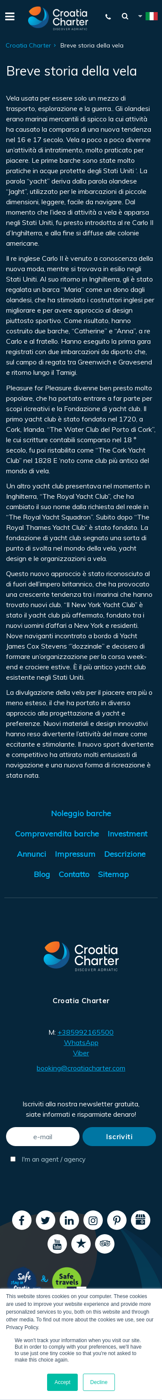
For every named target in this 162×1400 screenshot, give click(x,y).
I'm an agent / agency (44, 1159)
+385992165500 (85, 1032)
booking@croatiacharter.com (81, 1068)
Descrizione (125, 854)
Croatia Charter (28, 45)
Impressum (75, 854)
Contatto (74, 874)
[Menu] (8, 15)
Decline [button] (99, 1382)
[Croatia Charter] (58, 18)
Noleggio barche (81, 813)
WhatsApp (81, 1042)
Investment (127, 834)
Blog (42, 874)
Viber (81, 1052)
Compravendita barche (57, 834)
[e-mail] (42, 1136)
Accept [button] (62, 1382)
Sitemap (113, 874)
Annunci (31, 854)
